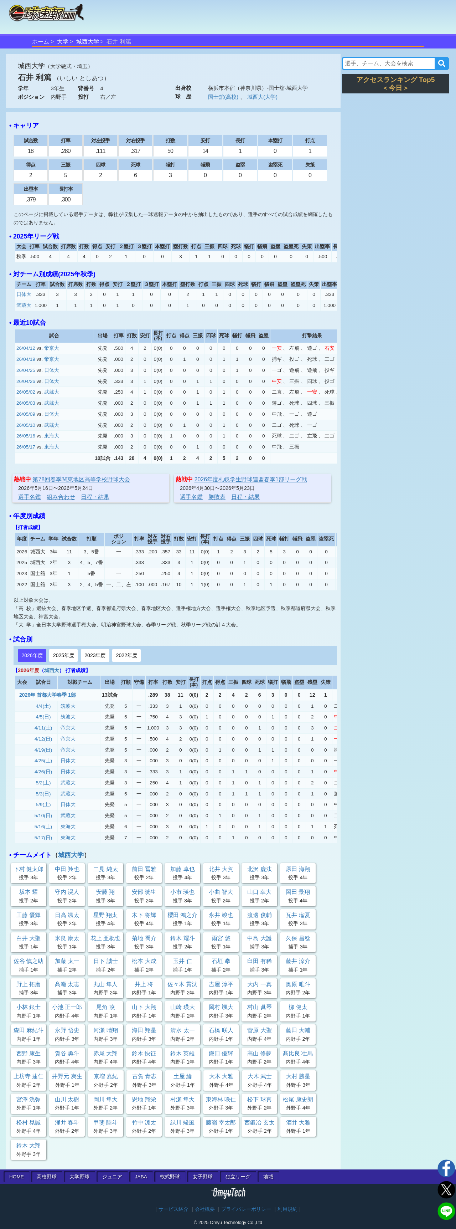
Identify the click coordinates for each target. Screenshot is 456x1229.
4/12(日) (43, 739)
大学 (62, 42)
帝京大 (51, 348)
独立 (238, 1176)
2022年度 (126, 655)
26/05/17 (25, 447)
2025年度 (63, 655)
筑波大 (68, 706)
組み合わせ (61, 497)
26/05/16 (25, 436)
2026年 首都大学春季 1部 (47, 695)
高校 (47, 1176)
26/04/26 (25, 381)
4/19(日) (43, 750)
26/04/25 (25, 370)
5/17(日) (43, 837)
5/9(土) (43, 804)
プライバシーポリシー (246, 1209)
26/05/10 (25, 425)
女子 (203, 1176)
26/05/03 (25, 403)
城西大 (51, 670)
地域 (268, 1176)
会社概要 (205, 1209)
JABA (141, 1176)
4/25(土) (43, 760)
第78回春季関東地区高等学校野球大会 (81, 479)
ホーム (40, 42)
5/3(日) (43, 794)
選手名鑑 (29, 497)
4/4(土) (43, 706)
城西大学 (87, 42)
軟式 (170, 1176)
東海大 (51, 436)
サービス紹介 (173, 1209)
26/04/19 (25, 359)
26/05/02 (25, 392)
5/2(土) (43, 782)
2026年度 (31, 655)
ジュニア (112, 1176)
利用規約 (287, 1209)
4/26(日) (43, 771)
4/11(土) (43, 728)
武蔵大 (23, 305)
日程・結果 (95, 497)
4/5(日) (43, 717)
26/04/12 (25, 348)
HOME (16, 1176)
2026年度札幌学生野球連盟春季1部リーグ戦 (251, 479)
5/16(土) (43, 826)
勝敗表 (217, 497)
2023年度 (94, 655)
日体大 (23, 294)
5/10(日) (43, 815)
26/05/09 (25, 414)
